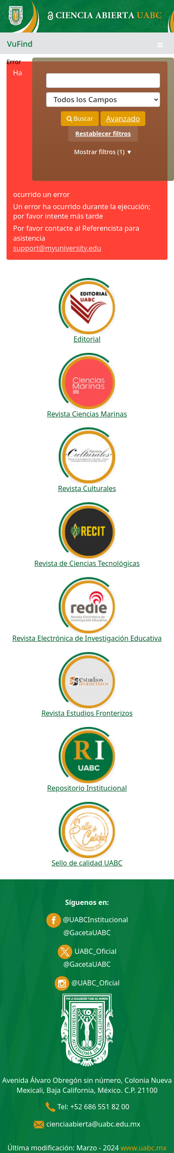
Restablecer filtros (102, 133)
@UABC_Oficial (87, 983)
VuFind (20, 44)
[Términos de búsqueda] (103, 80)
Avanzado (123, 118)
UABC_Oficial (87, 951)
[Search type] (103, 99)
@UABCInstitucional (87, 919)
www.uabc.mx (143, 1148)
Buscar (80, 118)
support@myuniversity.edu (57, 248)
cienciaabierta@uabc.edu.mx (87, 1124)
